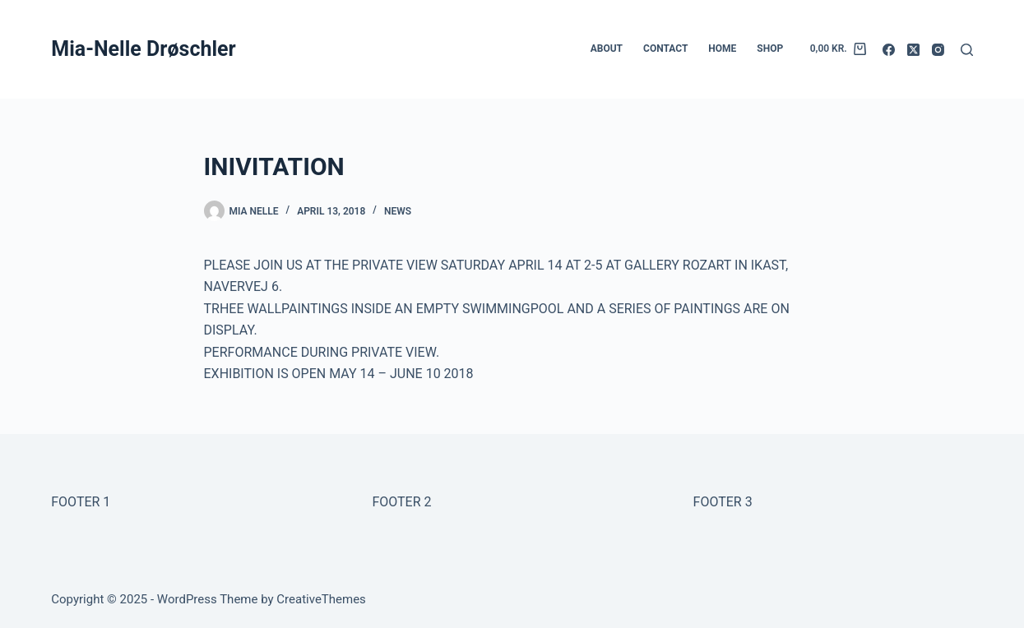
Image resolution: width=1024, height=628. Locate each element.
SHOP (770, 48)
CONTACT (665, 48)
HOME (722, 48)
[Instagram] (938, 50)
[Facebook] (889, 50)
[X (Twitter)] (913, 50)
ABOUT (607, 48)
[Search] (967, 50)
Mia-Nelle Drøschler (143, 49)
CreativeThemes (321, 599)
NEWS (397, 211)
